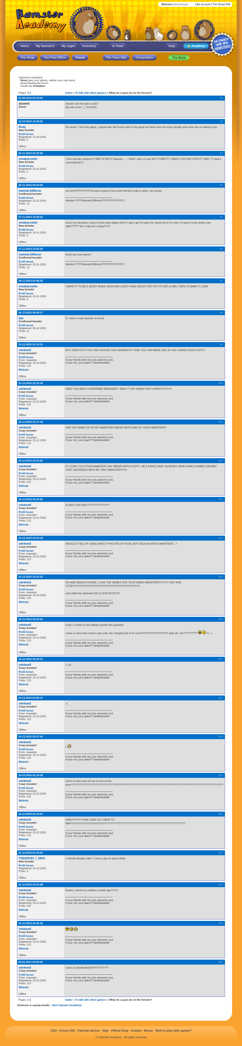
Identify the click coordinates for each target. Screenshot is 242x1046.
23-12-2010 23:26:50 (30, 499)
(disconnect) (180, 4)
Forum (80, 57)
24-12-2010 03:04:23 (30, 659)
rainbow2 (25, 350)
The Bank (179, 57)
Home (25, 46)
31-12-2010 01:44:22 (30, 852)
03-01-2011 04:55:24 (30, 962)
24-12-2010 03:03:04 (30, 619)
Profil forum (26, 134)
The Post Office (55, 57)
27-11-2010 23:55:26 (30, 248)
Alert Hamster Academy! (67, 1005)
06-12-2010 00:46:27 (30, 312)
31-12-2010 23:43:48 (30, 884)
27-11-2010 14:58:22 (30, 217)
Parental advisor (89, 1030)
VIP (227, 4)
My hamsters (45, 46)
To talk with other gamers (90, 92)
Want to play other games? (174, 1030)
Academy (196, 46)
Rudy (22, 127)
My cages (68, 46)
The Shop (218, 4)
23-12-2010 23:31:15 (30, 576)
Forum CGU (67, 1030)
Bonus (148, 1030)
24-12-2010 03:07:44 (30, 736)
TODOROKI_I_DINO (32, 858)
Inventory (89, 46)
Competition (144, 57)
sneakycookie (28, 159)
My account (204, 4)
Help (172, 46)
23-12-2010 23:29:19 (30, 538)
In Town (117, 46)
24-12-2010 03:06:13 (30, 697)
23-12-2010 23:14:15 (30, 344)
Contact (136, 1030)
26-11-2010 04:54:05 (30, 185)
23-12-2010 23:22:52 (30, 460)
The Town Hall (116, 57)
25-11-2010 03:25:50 (30, 153)
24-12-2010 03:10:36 (30, 775)
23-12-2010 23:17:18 (30, 421)
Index (68, 92)
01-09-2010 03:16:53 (30, 98)
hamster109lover (30, 190)
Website (24, 369)
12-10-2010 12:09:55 (30, 121)
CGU (53, 1030)
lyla (21, 318)
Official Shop (120, 1030)
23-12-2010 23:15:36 (30, 383)
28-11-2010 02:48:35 (30, 280)
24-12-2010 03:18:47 (30, 814)
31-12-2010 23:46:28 (30, 923)
